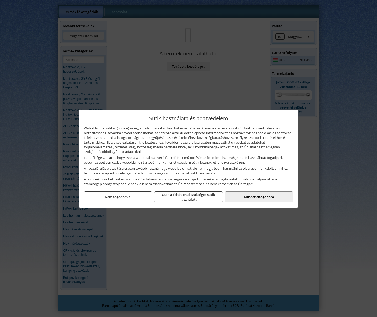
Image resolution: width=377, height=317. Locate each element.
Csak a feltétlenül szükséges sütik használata (188, 197)
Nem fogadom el (118, 197)
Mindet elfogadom (259, 197)
